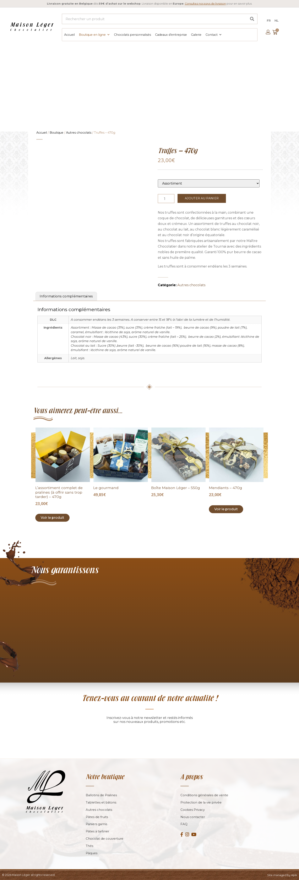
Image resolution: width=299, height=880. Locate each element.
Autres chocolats (78, 132)
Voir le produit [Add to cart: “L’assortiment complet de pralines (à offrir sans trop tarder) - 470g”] (52, 517)
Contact (213, 34)
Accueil (69, 34)
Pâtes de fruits (97, 816)
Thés (89, 845)
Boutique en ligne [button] (94, 34)
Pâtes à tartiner (98, 831)
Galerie (196, 34)
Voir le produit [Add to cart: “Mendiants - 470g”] (226, 509)
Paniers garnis (97, 824)
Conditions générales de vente (204, 794)
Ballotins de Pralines (101, 794)
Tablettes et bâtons (101, 802)
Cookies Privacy (192, 809)
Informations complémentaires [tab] (66, 296)
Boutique (56, 132)
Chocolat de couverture (105, 838)
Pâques (92, 853)
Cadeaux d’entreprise (171, 34)
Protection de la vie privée (201, 802)
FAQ (183, 824)
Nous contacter (192, 816)
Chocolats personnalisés (132, 34)
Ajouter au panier (202, 198)
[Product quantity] (166, 198)
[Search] (252, 19)
